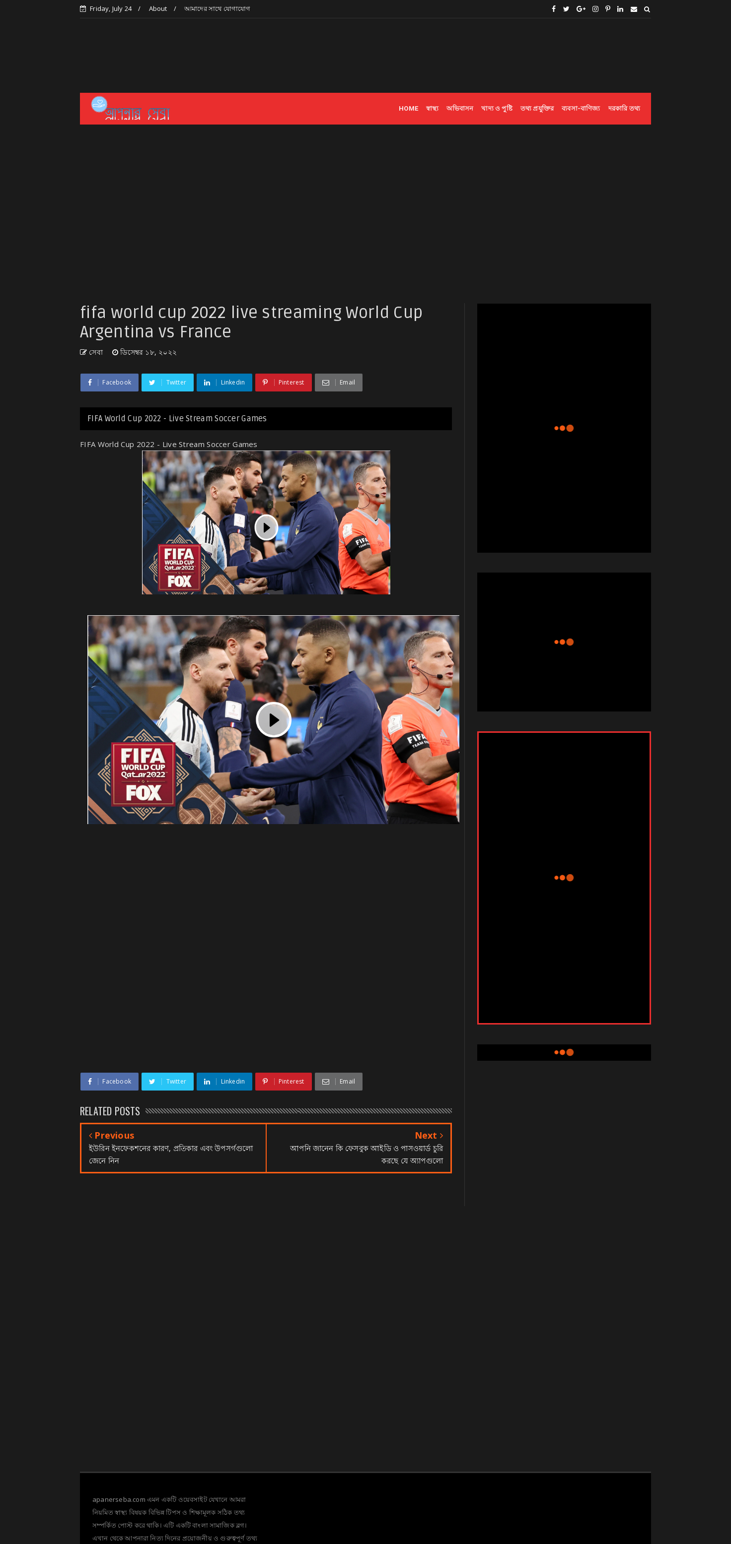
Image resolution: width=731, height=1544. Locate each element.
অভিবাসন (459, 108)
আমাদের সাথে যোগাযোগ (217, 8)
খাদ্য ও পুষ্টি (496, 108)
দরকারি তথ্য (624, 108)
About (158, 8)
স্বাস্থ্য (432, 108)
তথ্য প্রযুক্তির (537, 108)
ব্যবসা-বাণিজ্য (581, 108)
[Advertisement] (470, 55)
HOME (408, 108)
